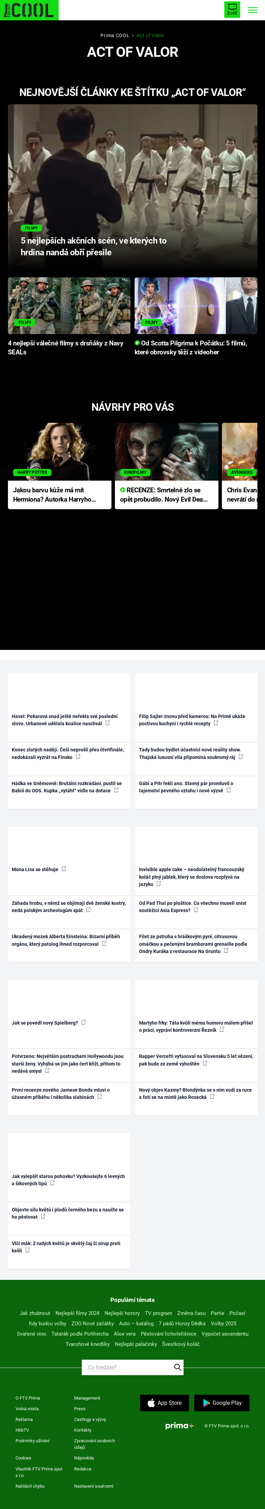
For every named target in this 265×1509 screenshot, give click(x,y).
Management (87, 1398)
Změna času (191, 1313)
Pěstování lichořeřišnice (168, 1334)
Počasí (237, 1313)
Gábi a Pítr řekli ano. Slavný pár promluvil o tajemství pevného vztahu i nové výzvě (186, 787)
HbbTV (22, 1430)
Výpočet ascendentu (225, 1334)
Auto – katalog (136, 1323)
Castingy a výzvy (90, 1419)
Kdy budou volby (47, 1323)
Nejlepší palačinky (136, 1344)
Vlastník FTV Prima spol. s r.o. (39, 1472)
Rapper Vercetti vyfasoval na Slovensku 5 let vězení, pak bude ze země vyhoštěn (196, 1059)
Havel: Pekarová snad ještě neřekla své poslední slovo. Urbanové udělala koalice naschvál (65, 720)
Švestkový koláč (181, 1344)
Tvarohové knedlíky (88, 1344)
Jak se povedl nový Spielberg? (49, 1022)
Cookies (23, 1457)
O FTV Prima (28, 1398)
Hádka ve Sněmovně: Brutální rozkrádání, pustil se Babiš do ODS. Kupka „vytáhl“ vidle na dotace (67, 787)
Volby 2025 (223, 1323)
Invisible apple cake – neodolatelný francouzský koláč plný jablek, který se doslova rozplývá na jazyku (191, 877)
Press (80, 1408)
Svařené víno (31, 1334)
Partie (217, 1313)
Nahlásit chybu (30, 1486)
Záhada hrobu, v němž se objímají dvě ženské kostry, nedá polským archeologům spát (69, 906)
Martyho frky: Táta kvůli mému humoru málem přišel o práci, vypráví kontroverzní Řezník (196, 1026)
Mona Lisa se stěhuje (39, 869)
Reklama (24, 1419)
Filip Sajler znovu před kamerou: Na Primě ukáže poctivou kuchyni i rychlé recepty (192, 720)
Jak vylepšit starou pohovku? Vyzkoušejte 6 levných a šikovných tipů (68, 1180)
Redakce (82, 1468)
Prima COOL (114, 35)
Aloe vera (125, 1334)
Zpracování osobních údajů (94, 1444)
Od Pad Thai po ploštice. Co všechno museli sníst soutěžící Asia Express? (192, 906)
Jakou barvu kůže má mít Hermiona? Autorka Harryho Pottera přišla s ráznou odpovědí (52, 495)
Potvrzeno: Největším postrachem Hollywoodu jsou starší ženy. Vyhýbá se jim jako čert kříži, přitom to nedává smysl (68, 1063)
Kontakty (82, 1430)
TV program (158, 1313)
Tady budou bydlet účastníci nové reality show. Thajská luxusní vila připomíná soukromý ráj (191, 753)
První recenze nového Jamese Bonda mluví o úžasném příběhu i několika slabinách (61, 1093)
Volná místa (27, 1408)
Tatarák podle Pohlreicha (80, 1334)
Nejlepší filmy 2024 (77, 1313)
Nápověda (84, 1457)
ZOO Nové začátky (92, 1323)
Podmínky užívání (32, 1440)
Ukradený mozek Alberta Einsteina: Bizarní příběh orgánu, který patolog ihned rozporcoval (66, 940)
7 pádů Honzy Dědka (182, 1323)
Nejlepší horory (122, 1313)
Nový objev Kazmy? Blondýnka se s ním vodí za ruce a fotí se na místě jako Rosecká (195, 1093)
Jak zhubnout (35, 1313)
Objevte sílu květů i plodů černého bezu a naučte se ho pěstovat (68, 1213)
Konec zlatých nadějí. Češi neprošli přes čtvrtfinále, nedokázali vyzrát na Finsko (68, 753)
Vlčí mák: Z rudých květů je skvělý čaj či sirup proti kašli (66, 1247)
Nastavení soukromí (93, 1486)
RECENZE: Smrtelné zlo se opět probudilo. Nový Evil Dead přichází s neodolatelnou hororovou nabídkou (163, 495)
